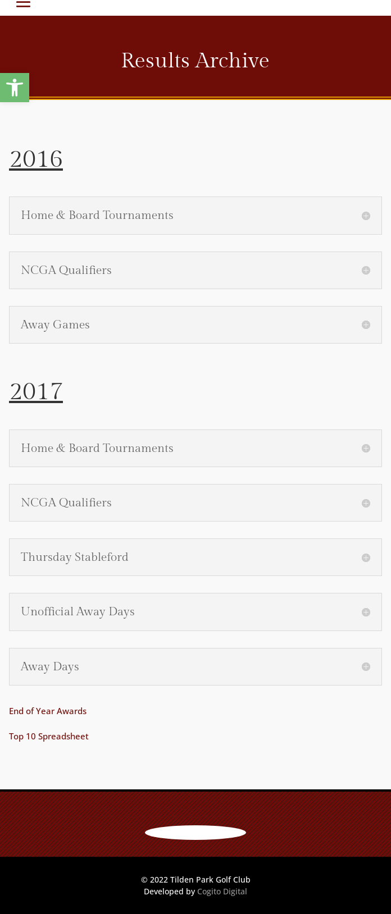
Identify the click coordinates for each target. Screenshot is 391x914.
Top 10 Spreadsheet (49, 736)
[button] (14, 87)
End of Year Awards (48, 710)
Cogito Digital (222, 891)
